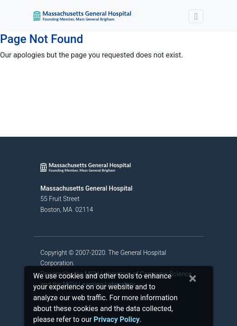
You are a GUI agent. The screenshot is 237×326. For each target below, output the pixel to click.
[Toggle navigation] (196, 16)
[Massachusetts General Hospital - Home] (85, 167)
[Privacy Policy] (117, 319)
